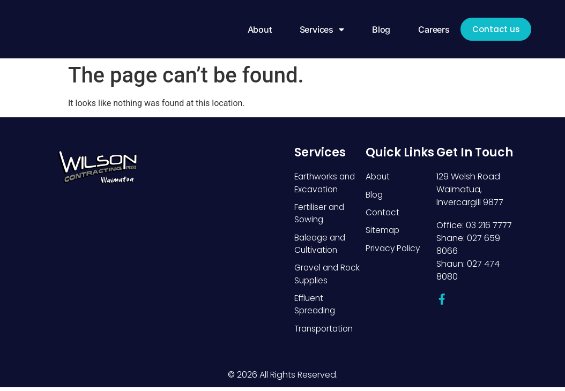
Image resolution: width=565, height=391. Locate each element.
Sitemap (383, 231)
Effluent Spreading (316, 307)
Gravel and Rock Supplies (328, 276)
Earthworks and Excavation (326, 183)
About (254, 29)
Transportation (325, 332)
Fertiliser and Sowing (320, 214)
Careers (428, 29)
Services (316, 29)
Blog (376, 29)
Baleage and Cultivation (321, 245)
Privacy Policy (394, 249)
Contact (383, 213)
